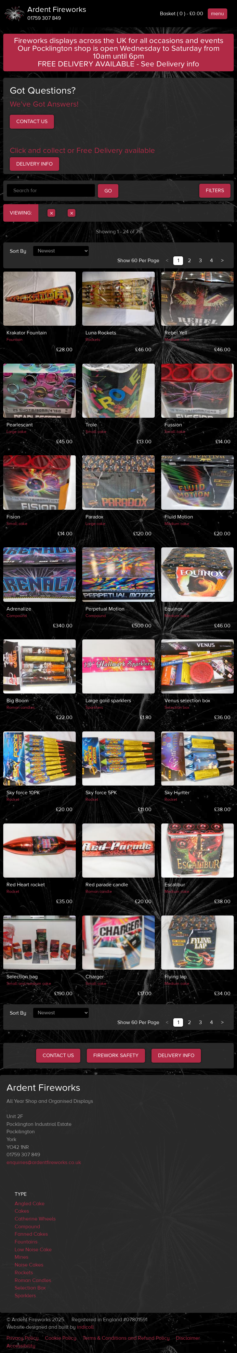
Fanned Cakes (31, 1234)
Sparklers (25, 1295)
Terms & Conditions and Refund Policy (126, 1338)
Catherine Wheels (35, 1219)
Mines (21, 1257)
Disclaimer (188, 1338)
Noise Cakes (29, 1265)
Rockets (24, 1272)
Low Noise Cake (33, 1249)
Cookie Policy (60, 1338)
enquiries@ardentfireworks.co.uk (44, 1162)
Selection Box (30, 1288)
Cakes (22, 1211)
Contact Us (58, 1055)
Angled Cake (30, 1203)
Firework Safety (115, 1055)
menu (217, 13)
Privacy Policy (23, 1338)
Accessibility (21, 1346)
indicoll (85, 1327)
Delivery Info (34, 164)
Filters (215, 190)
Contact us (31, 121)
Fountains (26, 1242)
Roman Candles (33, 1280)
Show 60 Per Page (138, 260)
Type (21, 1194)
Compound (27, 1226)
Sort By (18, 251)
